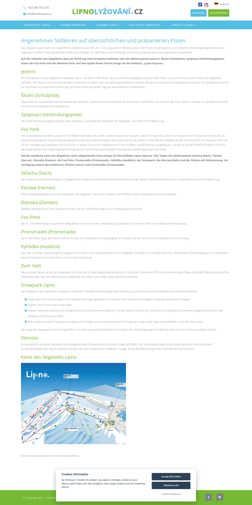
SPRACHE (221, 4)
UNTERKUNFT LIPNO (37, 25)
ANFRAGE (198, 13)
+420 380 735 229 (38, 7)
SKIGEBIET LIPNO (108, 25)
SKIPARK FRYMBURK (73, 25)
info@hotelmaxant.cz (39, 14)
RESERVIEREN (218, 13)
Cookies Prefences (171, 494)
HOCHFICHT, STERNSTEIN (145, 25)
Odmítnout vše (171, 485)
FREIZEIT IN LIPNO (184, 25)
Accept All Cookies (171, 476)
